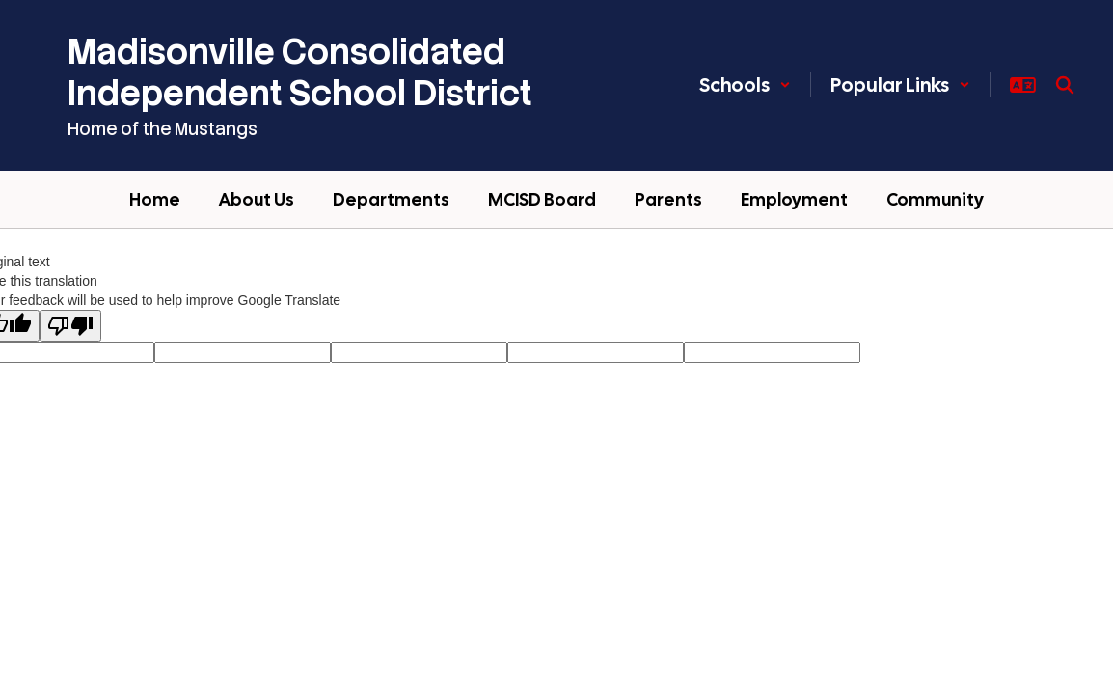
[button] (745, 84)
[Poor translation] (70, 326)
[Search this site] (1064, 85)
